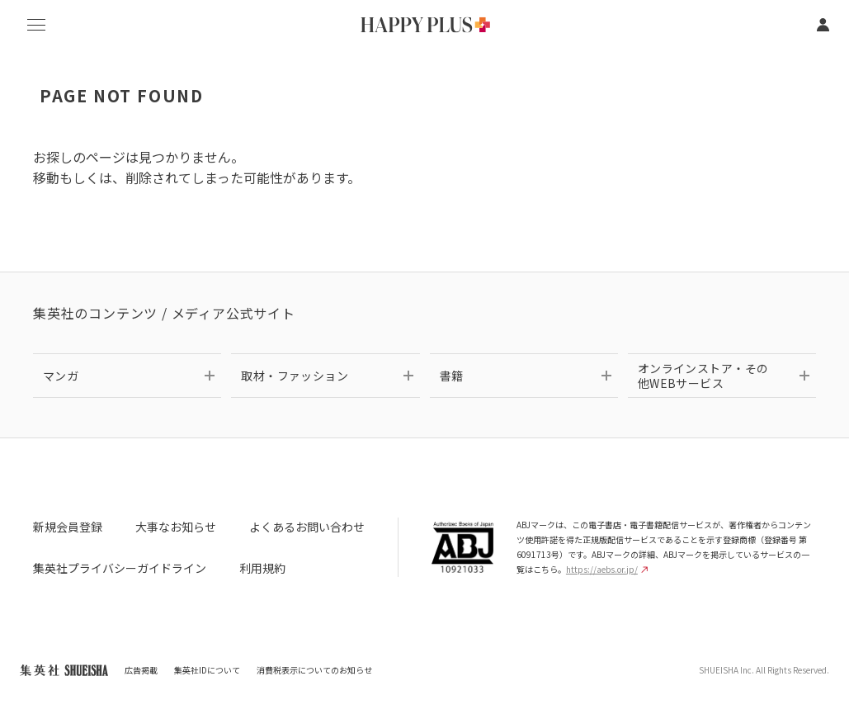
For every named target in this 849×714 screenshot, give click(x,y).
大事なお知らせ (175, 526)
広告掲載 (141, 670)
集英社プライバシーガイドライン (119, 568)
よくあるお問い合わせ (307, 526)
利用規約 (262, 568)
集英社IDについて (207, 670)
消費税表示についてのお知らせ (314, 670)
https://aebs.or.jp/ (607, 569)
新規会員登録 (67, 526)
